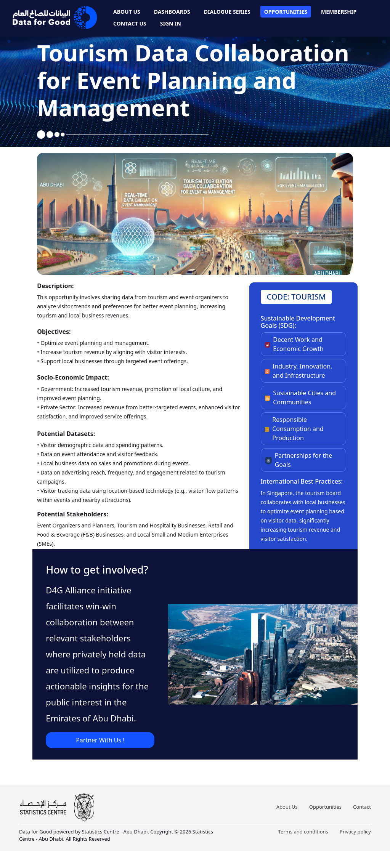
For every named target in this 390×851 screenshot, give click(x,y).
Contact (362, 806)
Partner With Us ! (100, 740)
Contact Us (129, 23)
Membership (338, 11)
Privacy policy (355, 831)
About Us (126, 11)
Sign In (170, 23)
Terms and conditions (303, 831)
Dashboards (172, 11)
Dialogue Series (227, 11)
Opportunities (285, 11)
